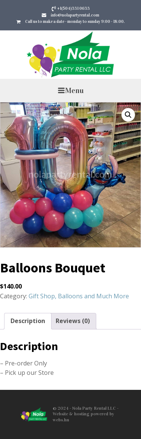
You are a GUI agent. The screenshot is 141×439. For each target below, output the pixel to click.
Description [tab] (28, 321)
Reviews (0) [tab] (73, 321)
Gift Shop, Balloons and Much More (79, 296)
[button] (128, 115)
